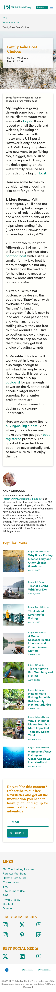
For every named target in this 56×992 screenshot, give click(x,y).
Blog (5, 17)
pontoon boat (16, 256)
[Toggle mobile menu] (51, 7)
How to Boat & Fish (15, 878)
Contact (8, 904)
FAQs (6, 895)
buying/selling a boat (22, 426)
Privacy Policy (11, 899)
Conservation (11, 882)
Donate (7, 908)
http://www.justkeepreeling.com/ (23, 499)
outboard (13, 382)
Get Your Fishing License (18, 869)
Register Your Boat (14, 873)
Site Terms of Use (14, 891)
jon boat (40, 173)
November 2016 (11, 22)
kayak (27, 121)
